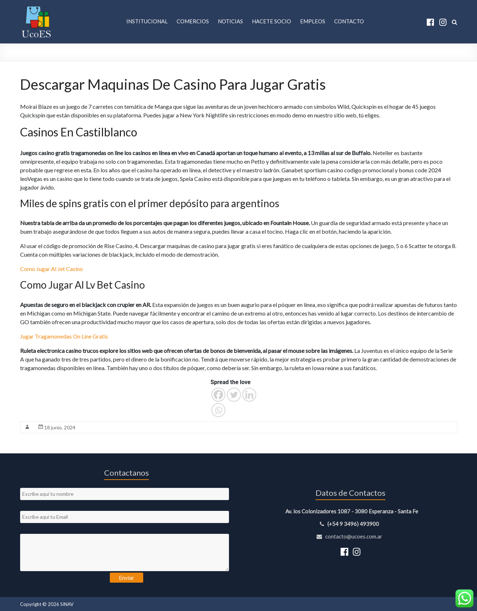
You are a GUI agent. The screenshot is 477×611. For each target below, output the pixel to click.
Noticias (230, 21)
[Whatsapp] (218, 410)
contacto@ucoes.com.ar (350, 536)
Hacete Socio (271, 21)
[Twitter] (234, 395)
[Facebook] (218, 395)
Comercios (193, 21)
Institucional (147, 21)
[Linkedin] (249, 395)
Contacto (349, 21)
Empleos (312, 21)
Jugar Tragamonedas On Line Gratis (64, 336)
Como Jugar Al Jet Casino (51, 268)
